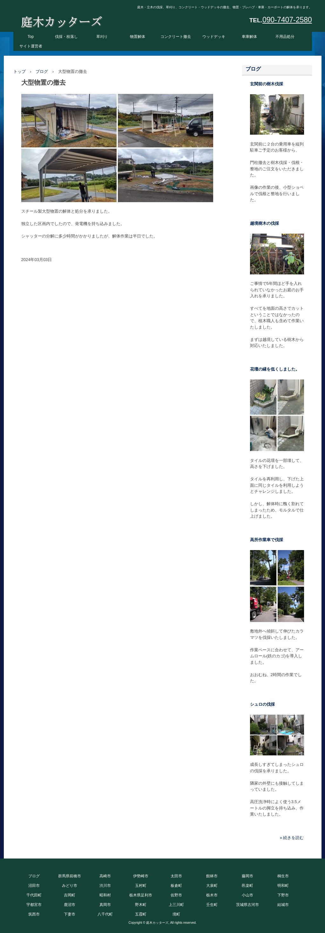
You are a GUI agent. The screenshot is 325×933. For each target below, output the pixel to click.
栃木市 (212, 895)
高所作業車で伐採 (266, 539)
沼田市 (34, 885)
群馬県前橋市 (69, 876)
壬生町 (212, 904)
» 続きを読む (292, 837)
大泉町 (212, 885)
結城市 (283, 904)
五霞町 (140, 914)
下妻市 (69, 914)
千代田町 (34, 895)
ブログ (42, 71)
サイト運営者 (30, 46)
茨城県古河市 (247, 904)
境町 (176, 914)
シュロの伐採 (262, 704)
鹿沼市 (69, 904)
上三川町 (176, 904)
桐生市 (283, 876)
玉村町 (140, 885)
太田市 (176, 876)
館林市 (212, 876)
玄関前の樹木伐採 (266, 83)
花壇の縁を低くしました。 (275, 369)
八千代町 (105, 914)
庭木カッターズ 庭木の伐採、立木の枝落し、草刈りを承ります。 (61, 20)
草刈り (102, 36)
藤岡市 (247, 876)
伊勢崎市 (140, 876)
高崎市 (105, 876)
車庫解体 (249, 36)
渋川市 (105, 885)
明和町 (283, 885)
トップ (19, 71)
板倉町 (176, 885)
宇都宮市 (34, 904)
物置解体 (137, 36)
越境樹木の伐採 (264, 223)
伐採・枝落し (66, 36)
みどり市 (69, 885)
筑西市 (34, 914)
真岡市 (105, 904)
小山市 (247, 895)
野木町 (140, 904)
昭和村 (105, 895)
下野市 (283, 895)
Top (31, 36)
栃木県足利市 (140, 895)
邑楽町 (247, 885)
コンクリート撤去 (175, 36)
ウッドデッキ (213, 36)
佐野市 (176, 895)
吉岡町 (69, 895)
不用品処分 (285, 36)
